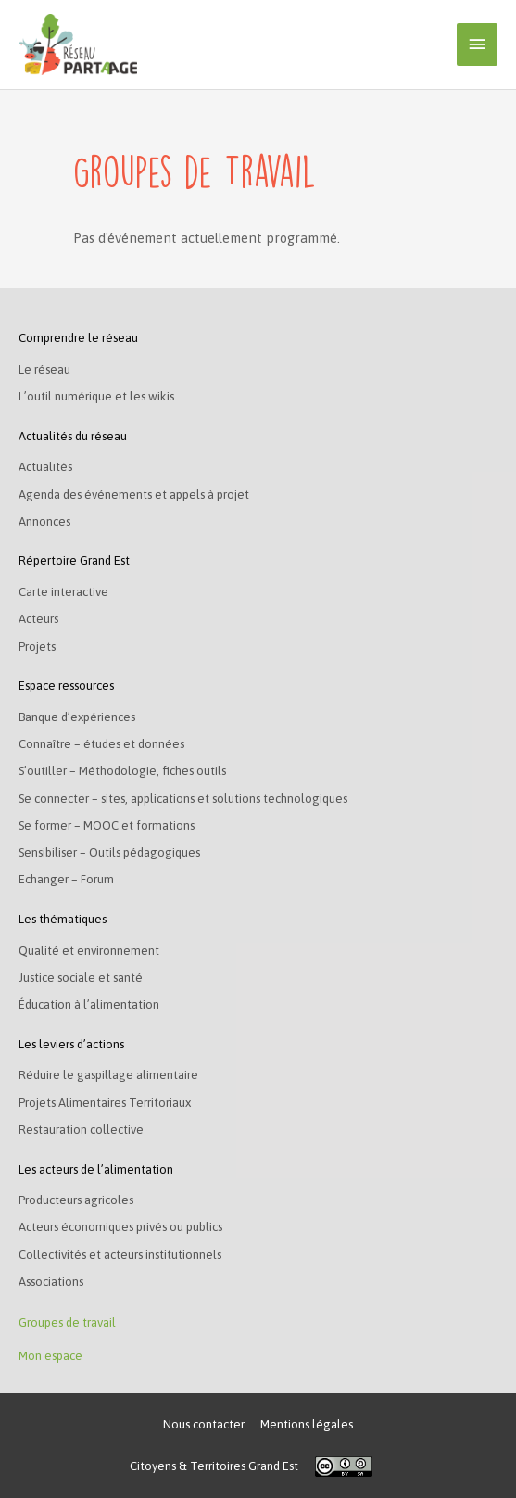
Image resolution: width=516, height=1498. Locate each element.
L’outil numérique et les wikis (96, 396)
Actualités (45, 467)
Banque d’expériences (77, 717)
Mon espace (50, 1356)
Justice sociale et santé (81, 977)
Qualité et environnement (89, 951)
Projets (37, 647)
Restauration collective (81, 1129)
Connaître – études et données (101, 744)
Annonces (44, 521)
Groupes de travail (67, 1322)
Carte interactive (63, 592)
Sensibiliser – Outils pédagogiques (109, 852)
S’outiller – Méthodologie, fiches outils (122, 771)
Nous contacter (204, 1424)
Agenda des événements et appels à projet (134, 494)
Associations (51, 1282)
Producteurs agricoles (76, 1200)
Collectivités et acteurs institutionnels (120, 1255)
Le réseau (44, 369)
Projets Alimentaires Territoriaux (105, 1103)
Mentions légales (306, 1424)
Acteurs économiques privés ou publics (120, 1227)
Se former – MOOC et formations (107, 825)
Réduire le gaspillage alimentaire (108, 1075)
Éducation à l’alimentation (89, 1004)
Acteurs (38, 619)
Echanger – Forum (66, 879)
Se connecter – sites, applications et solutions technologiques (183, 799)
